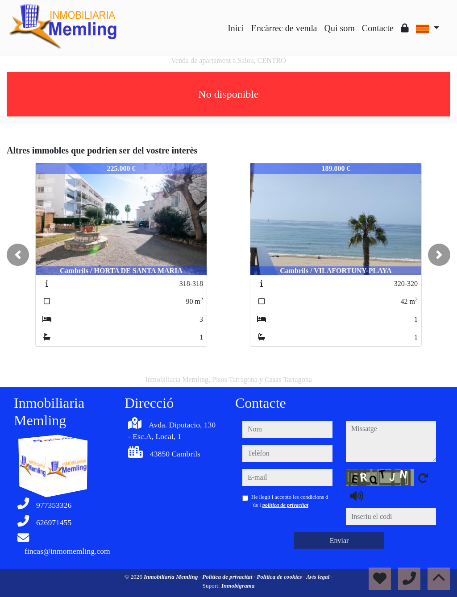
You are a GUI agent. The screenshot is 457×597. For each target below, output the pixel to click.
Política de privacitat (227, 576)
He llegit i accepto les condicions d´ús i (289, 501)
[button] (18, 255)
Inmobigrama (238, 585)
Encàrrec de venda (284, 28)
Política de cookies (280, 576)
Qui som (339, 28)
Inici (236, 28)
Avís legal (318, 576)
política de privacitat (285, 505)
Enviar (339, 540)
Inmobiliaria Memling (171, 576)
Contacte (378, 28)
